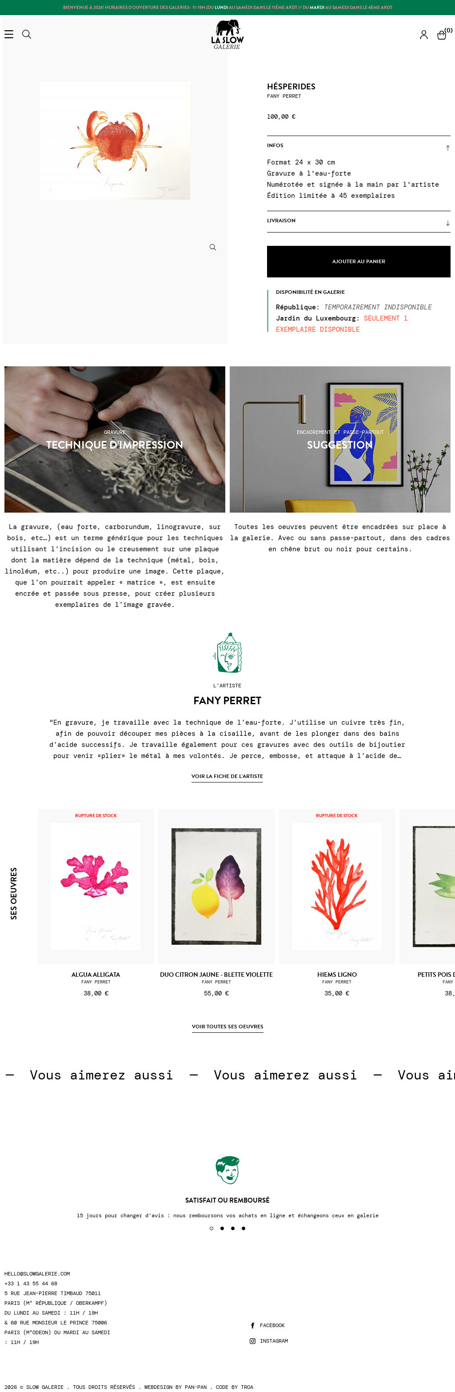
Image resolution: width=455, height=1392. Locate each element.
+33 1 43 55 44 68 (30, 1284)
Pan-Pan (196, 1387)
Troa (247, 1387)
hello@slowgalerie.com (37, 1274)
